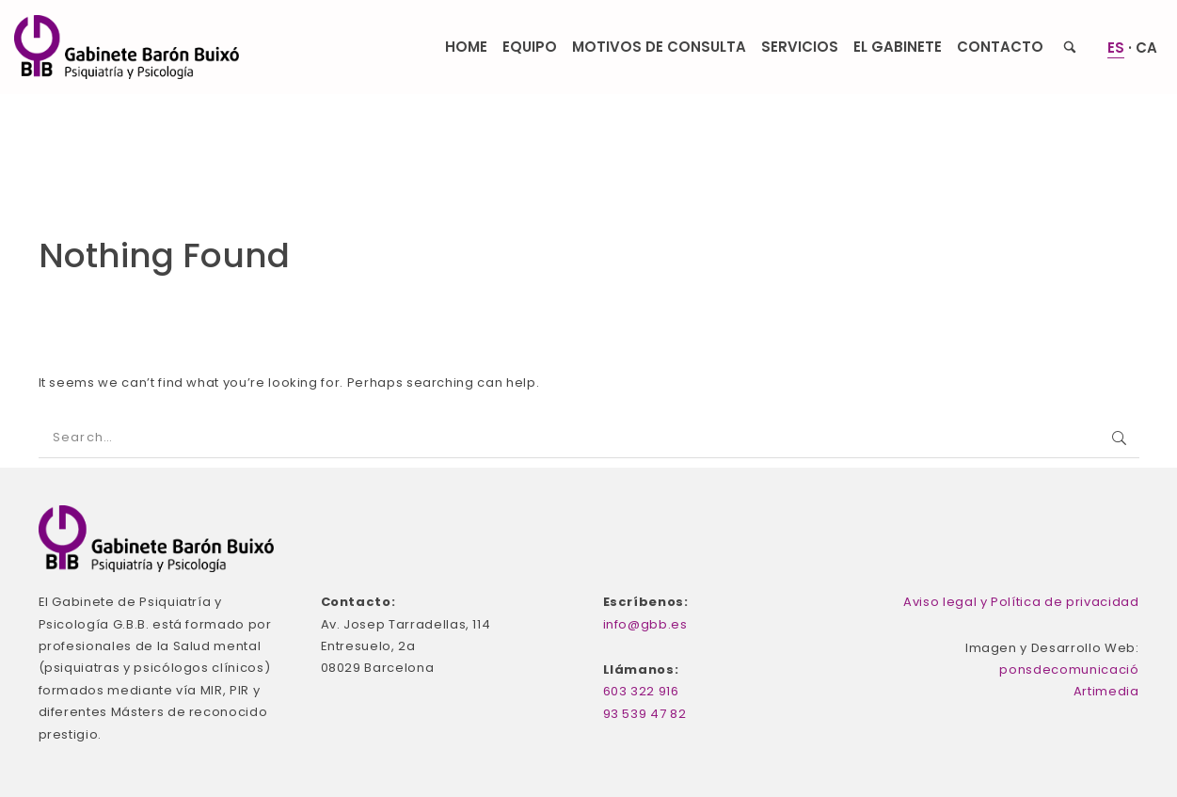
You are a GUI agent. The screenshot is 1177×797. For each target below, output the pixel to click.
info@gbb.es (645, 624)
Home (466, 46)
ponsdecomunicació (1068, 669)
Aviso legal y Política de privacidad (1020, 602)
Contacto (1000, 46)
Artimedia (1106, 691)
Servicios (799, 46)
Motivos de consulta (659, 46)
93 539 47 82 (645, 714)
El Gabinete (897, 46)
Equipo (529, 46)
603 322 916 (641, 691)
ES (1115, 47)
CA (1146, 47)
